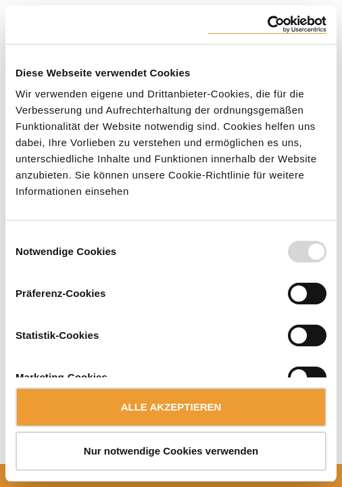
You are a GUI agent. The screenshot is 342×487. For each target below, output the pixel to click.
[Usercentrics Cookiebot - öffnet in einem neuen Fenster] (267, 25)
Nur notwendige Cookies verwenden (171, 451)
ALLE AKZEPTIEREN (171, 407)
